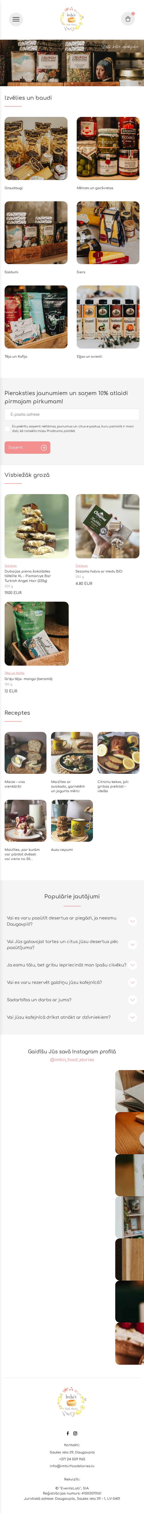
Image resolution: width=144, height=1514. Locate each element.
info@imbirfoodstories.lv (72, 1466)
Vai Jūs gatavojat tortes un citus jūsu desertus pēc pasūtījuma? (62, 944)
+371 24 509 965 (72, 1459)
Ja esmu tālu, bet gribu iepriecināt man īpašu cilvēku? (66, 965)
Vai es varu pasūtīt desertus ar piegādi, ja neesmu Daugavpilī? (62, 921)
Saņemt (15, 448)
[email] (72, 414)
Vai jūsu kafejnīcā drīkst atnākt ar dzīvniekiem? (59, 1017)
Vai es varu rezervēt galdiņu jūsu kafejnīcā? (54, 982)
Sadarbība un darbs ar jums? (39, 1000)
